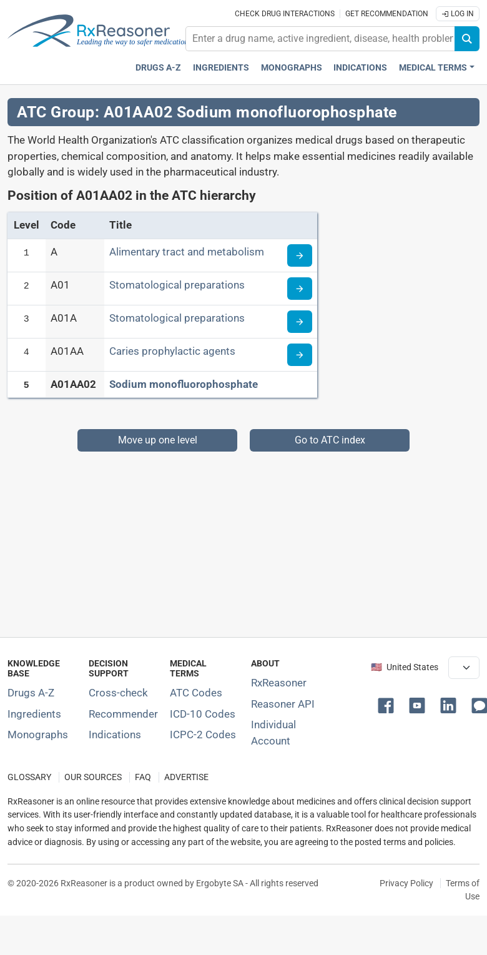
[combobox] (320, 38)
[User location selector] (464, 667)
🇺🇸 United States (404, 667)
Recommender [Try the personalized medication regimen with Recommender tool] (123, 714)
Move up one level (157, 440)
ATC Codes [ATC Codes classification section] (196, 692)
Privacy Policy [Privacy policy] (406, 883)
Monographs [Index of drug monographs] (37, 734)
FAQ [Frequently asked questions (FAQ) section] (143, 777)
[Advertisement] (239, 539)
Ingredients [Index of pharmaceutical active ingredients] (34, 714)
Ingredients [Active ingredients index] (221, 67)
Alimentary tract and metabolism (186, 251)
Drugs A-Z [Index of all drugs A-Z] (30, 692)
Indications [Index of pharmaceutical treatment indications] (115, 734)
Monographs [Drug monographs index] (291, 67)
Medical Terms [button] (433, 67)
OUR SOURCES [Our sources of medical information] (93, 777)
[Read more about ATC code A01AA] (299, 355)
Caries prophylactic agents (172, 351)
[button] (388, 704)
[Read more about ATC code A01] (299, 288)
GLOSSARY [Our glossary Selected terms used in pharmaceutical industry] (29, 777)
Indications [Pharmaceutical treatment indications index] (360, 67)
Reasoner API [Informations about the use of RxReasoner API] (283, 704)
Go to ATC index (330, 440)
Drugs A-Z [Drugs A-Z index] (158, 67)
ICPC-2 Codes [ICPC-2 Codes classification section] (203, 734)
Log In (457, 13)
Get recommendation (386, 13)
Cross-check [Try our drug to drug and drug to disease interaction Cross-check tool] (118, 692)
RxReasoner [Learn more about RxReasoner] (279, 682)
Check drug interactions (285, 13)
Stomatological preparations (177, 285)
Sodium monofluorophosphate (183, 384)
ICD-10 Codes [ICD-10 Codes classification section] (202, 714)
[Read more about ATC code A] (299, 255)
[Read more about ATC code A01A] (299, 321)
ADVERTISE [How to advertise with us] (186, 777)
